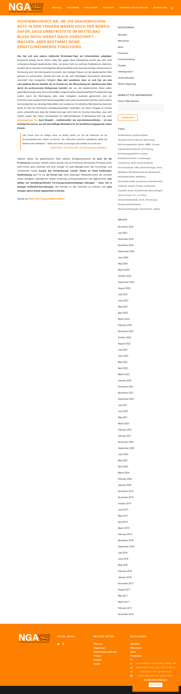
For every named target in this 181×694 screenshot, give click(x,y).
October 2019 (124, 503)
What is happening (127, 84)
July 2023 (122, 294)
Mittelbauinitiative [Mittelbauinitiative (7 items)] (138, 172)
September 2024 (126, 251)
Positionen (123, 53)
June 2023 (123, 300)
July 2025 (122, 233)
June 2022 (123, 356)
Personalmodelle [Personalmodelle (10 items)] (126, 181)
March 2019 (124, 528)
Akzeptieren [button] (155, 685)
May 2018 (123, 565)
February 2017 (125, 608)
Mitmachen (123, 41)
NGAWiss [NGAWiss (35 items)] (141, 177)
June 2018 (123, 559)
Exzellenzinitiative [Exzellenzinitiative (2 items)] (127, 158)
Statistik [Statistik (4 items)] (122, 190)
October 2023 (124, 276)
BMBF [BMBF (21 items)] (148, 144)
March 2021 (124, 423)
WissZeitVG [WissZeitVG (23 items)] (146, 209)
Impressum (99, 648)
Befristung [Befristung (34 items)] (149, 140)
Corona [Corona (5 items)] (155, 144)
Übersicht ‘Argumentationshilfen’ (47, 198)
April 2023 (123, 313)
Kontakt (98, 660)
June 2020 (123, 454)
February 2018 (125, 571)
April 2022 (123, 368)
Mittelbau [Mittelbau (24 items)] (123, 172)
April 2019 (123, 522)
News (120, 47)
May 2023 (123, 306)
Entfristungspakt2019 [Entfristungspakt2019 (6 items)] (129, 154)
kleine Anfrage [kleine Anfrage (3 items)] (147, 167)
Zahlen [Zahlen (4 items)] (156, 209)
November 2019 (126, 497)
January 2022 (124, 380)
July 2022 (122, 350)
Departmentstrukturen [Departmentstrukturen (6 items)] (129, 149)
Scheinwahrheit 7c (26, 120)
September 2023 (126, 282)
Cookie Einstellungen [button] (155, 679)
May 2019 (123, 516)
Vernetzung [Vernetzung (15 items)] (151, 200)
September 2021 (126, 399)
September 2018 (126, 546)
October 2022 (124, 337)
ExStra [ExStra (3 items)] (144, 154)
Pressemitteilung (126, 59)
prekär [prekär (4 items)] (131, 186)
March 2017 (124, 602)
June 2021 (123, 411)
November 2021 (126, 393)
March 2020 (124, 473)
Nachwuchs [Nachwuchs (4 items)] (154, 172)
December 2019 (126, 491)
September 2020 (126, 448)
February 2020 (125, 479)
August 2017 (124, 589)
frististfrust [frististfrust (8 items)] (124, 163)
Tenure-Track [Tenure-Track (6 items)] (124, 195)
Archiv (97, 664)
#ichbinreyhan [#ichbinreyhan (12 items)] (140, 135)
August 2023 (124, 288)
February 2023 (125, 325)
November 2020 (126, 442)
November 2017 (126, 583)
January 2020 (124, 485)
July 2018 (122, 552)
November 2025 (126, 227)
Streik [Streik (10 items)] (131, 190)
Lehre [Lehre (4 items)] (159, 167)
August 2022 (124, 343)
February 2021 (125, 429)
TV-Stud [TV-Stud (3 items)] (142, 195)
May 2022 (123, 362)
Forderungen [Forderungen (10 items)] (144, 158)
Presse (97, 656)
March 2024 (124, 270)
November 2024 (126, 245)
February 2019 (125, 534)
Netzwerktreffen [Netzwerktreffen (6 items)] (126, 177)
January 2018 (124, 577)
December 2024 (126, 239)
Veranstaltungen (126, 78)
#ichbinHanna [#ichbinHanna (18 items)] (125, 135)
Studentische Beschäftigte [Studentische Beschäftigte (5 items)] (148, 190)
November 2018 (126, 540)
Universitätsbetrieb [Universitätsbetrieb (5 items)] (128, 200)
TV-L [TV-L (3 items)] (134, 195)
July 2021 (122, 405)
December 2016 (126, 614)
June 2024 (123, 257)
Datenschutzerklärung (105, 652)
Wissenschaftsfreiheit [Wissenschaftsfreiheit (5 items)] (129, 204)
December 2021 (126, 386)
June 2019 (123, 509)
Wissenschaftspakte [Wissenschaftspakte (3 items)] (128, 209)
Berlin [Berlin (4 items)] (141, 144)
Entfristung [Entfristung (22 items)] (147, 149)
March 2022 (124, 374)
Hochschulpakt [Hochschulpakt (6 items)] (126, 167)
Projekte (122, 65)
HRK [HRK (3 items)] (137, 167)
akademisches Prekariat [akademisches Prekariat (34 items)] (130, 140)
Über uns (98, 644)
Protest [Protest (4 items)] (139, 186)
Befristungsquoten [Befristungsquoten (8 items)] (127, 144)
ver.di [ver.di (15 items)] (141, 200)
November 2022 (126, 331)
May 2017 (123, 596)
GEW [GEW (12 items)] (133, 163)
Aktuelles (122, 35)
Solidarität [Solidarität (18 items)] (149, 186)
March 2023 (124, 319)
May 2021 (123, 417)
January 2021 (124, 436)
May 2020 (123, 460)
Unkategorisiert (125, 71)
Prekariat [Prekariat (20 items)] (122, 186)
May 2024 (123, 263)
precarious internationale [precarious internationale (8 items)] (149, 181)
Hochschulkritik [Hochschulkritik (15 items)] (145, 163)
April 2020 (123, 466)
